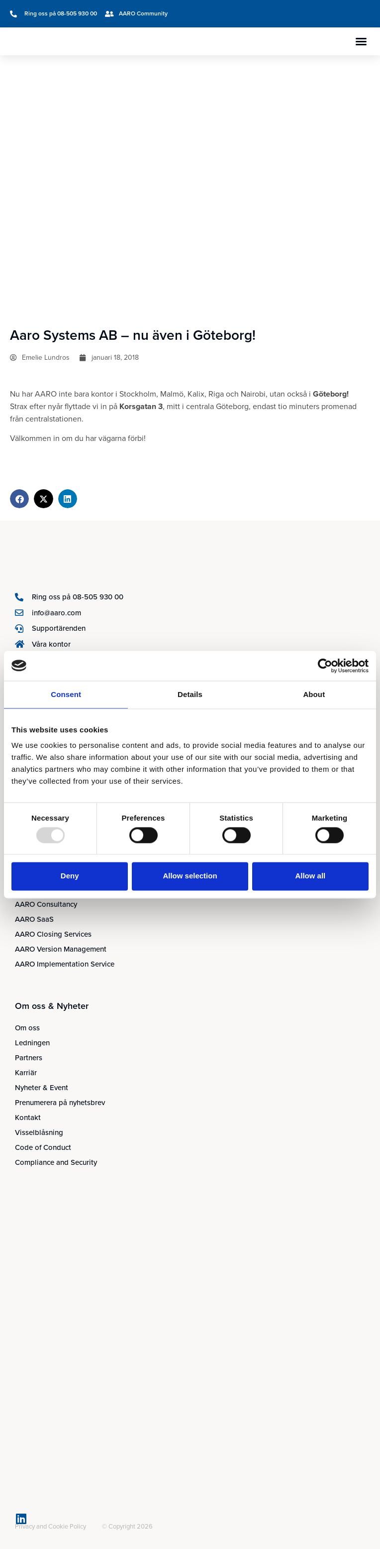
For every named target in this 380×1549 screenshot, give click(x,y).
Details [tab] (190, 694)
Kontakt (28, 1117)
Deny (70, 876)
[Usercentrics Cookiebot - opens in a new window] (325, 665)
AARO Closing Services (53, 934)
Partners (28, 1057)
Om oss (27, 1027)
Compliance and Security (56, 1162)
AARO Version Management (60, 949)
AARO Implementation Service (64, 964)
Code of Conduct (43, 1147)
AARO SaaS (34, 919)
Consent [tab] (66, 694)
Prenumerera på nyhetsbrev (60, 1102)
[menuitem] (264, 13)
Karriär (26, 1072)
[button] (361, 41)
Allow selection (190, 876)
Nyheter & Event (41, 1087)
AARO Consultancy (46, 904)
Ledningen (32, 1042)
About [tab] (314, 694)
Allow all (310, 876)
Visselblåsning (39, 1132)
